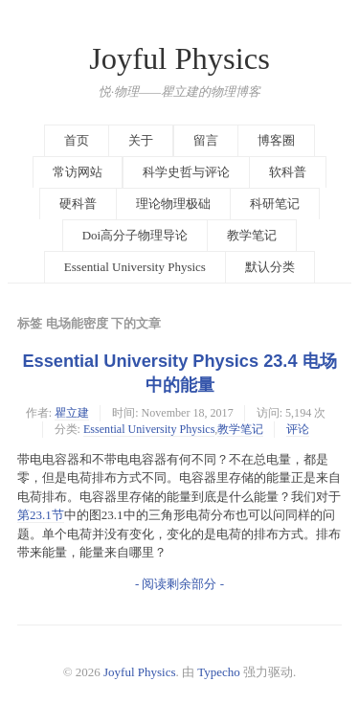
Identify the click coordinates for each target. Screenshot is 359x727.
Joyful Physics (179, 58)
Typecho (218, 672)
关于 (140, 140)
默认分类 (270, 267)
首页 (76, 140)
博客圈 (276, 140)
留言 (205, 140)
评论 (297, 429)
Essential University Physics (135, 267)
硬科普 (78, 203)
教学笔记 (252, 235)
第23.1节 (40, 515)
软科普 (287, 172)
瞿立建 (72, 413)
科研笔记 (275, 203)
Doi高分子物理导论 (135, 235)
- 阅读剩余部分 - (179, 584)
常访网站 (77, 172)
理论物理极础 (173, 203)
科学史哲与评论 (186, 172)
